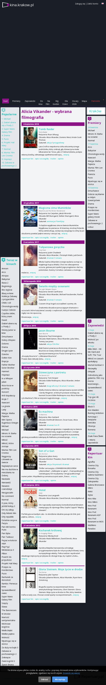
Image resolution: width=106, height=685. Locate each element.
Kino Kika (92, 498)
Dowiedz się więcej (71, 673)
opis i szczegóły (42, 158)
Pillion (4, 553)
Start (5, 101)
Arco (90, 147)
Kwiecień (92, 157)
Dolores (5, 343)
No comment (8, 496)
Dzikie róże (7, 357)
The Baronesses (9, 610)
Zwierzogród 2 (8, 661)
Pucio (90, 177)
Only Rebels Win (9, 513)
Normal (91, 140)
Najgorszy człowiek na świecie (7, 459)
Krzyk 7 (5, 399)
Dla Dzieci (65, 102)
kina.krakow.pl (22, 4)
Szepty (5, 603)
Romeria (91, 429)
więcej (66, 154)
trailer (53, 158)
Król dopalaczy (8, 395)
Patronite (95, 101)
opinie (60, 158)
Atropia (5, 275)
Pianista (91, 174)
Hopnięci (8, 159)
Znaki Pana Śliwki (95, 436)
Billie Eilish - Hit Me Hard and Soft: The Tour (94, 352)
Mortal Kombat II (96, 365)
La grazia (6, 406)
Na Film (48, 102)
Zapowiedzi (30, 101)
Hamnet (5, 371)
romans (58, 258)
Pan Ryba (6, 533)
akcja (49, 142)
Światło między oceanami (54, 286)
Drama (91, 203)
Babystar (92, 150)
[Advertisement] (53, 79)
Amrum (5, 268)
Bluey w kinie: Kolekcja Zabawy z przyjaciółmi (9, 296)
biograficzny (52, 386)
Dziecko (5, 354)
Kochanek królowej (50, 530)
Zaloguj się (80, 3)
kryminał (57, 464)
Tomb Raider (46, 129)
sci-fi (57, 425)
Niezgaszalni (7, 492)
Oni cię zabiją (8, 509)
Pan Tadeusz (8, 537)
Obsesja (91, 426)
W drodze (6, 614)
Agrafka (91, 461)
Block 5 (91, 406)
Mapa (84, 101)
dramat (50, 258)
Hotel (42, 490)
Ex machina (46, 411)
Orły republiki (8, 516)
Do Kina (41, 102)
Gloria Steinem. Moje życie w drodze (61, 569)
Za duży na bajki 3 (10, 647)
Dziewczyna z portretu (52, 372)
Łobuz (90, 227)
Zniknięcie (6, 657)
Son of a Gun (46, 450)
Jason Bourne (47, 330)
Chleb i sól (6, 302)
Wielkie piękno (8, 634)
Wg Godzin (56, 102)
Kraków (95, 111)
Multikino (92, 525)
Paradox (92, 528)
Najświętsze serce (10, 466)
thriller (56, 344)
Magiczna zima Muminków (55, 207)
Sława (4, 606)
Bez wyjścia (7, 289)
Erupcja (5, 361)
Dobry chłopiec (8, 340)
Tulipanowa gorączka (51, 247)
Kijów (90, 495)
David (4, 320)
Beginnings (7, 286)
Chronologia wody (96, 154)
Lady (4, 409)
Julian (4, 382)
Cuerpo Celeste (9, 310)
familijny (60, 221)
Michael (91, 130)
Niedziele (6, 479)
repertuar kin (27, 158)
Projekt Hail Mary (9, 563)
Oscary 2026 (75, 102)
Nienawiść (6, 482)
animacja (51, 221)
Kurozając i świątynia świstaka (93, 419)
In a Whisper (7, 378)
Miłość (5, 440)
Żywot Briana (8, 664)
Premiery (16, 101)
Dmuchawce (93, 190)
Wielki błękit (7, 630)
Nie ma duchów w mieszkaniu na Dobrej (10, 472)
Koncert (5, 392)
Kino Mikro (92, 502)
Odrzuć (44, 679)
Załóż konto (92, 3)
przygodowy (58, 142)
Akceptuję (60, 679)
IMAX (90, 491)
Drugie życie (7, 350)
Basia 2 (5, 282)
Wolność (5, 637)
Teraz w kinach (11, 262)
